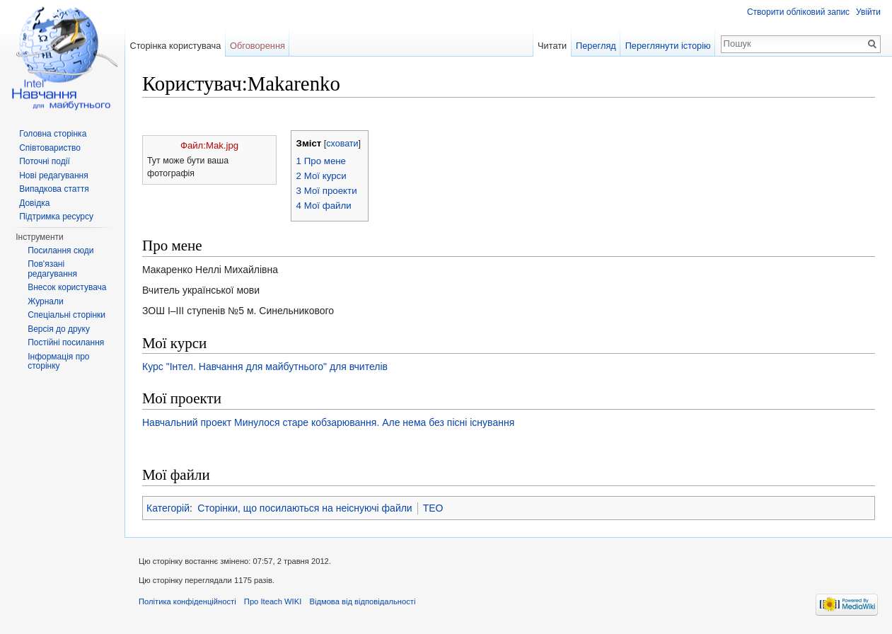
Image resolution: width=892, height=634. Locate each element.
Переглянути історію (668, 45)
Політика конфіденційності (187, 601)
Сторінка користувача (175, 45)
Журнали (46, 301)
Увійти (868, 12)
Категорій (168, 508)
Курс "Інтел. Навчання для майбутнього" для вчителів (265, 366)
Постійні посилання (66, 342)
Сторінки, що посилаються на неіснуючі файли (304, 508)
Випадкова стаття (53, 189)
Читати (552, 45)
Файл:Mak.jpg (209, 145)
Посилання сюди (60, 250)
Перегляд (596, 45)
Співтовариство (50, 148)
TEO (433, 508)
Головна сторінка (52, 134)
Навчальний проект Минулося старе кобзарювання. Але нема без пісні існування (328, 422)
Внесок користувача (67, 287)
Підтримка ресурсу (56, 216)
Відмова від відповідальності (362, 601)
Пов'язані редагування (52, 269)
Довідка (34, 203)
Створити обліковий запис (798, 12)
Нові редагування (53, 175)
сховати (342, 144)
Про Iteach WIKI (272, 601)
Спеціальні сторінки (66, 315)
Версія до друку (59, 329)
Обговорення (257, 45)
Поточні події (44, 161)
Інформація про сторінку (58, 361)
